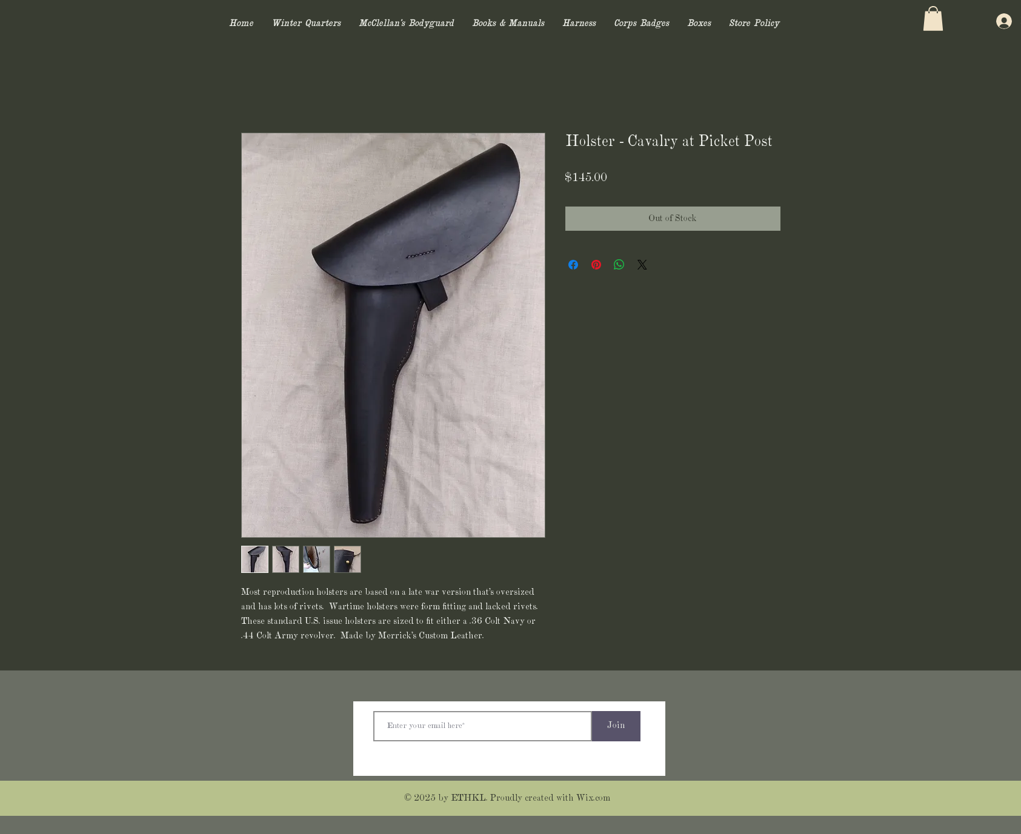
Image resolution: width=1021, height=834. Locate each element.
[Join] (616, 726)
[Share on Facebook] (573, 264)
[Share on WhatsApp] (619, 264)
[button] (933, 18)
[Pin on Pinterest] (596, 264)
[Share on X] (642, 264)
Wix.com (593, 798)
